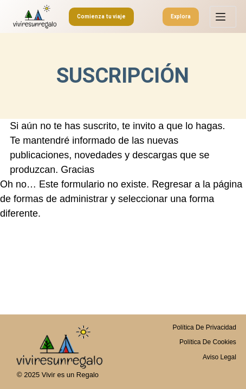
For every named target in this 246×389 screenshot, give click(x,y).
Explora (181, 16)
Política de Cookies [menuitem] (207, 342)
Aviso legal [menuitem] (219, 357)
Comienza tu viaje (101, 16)
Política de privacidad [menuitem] (204, 327)
